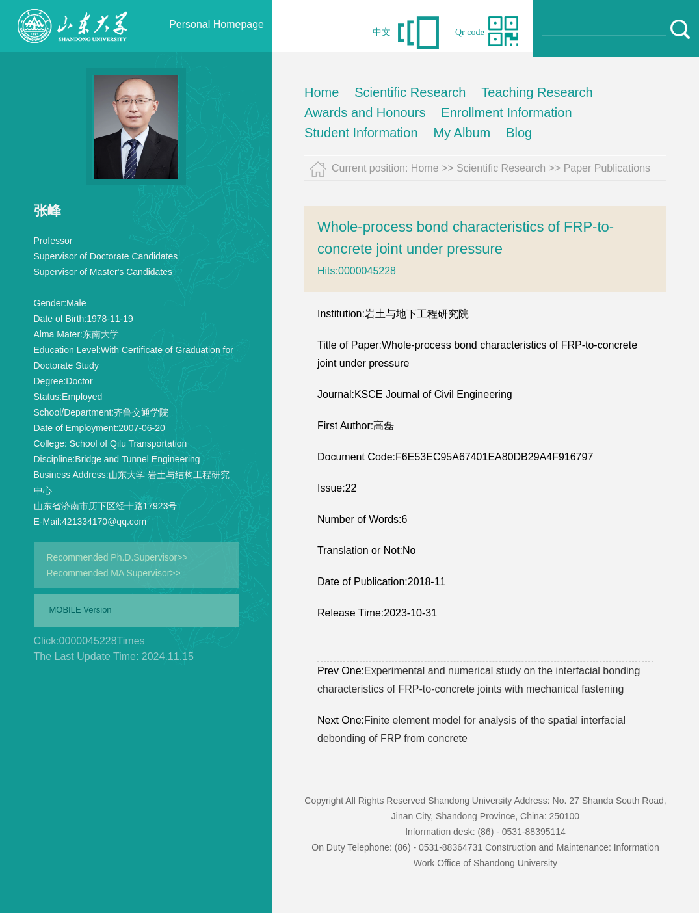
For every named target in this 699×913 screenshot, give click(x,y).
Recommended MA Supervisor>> (114, 573)
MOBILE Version (80, 610)
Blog (519, 133)
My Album (461, 133)
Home (321, 92)
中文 (382, 32)
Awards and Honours (364, 112)
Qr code (469, 32)
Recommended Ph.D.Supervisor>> (117, 557)
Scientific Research (410, 92)
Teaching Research (536, 92)
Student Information (361, 133)
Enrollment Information (506, 112)
